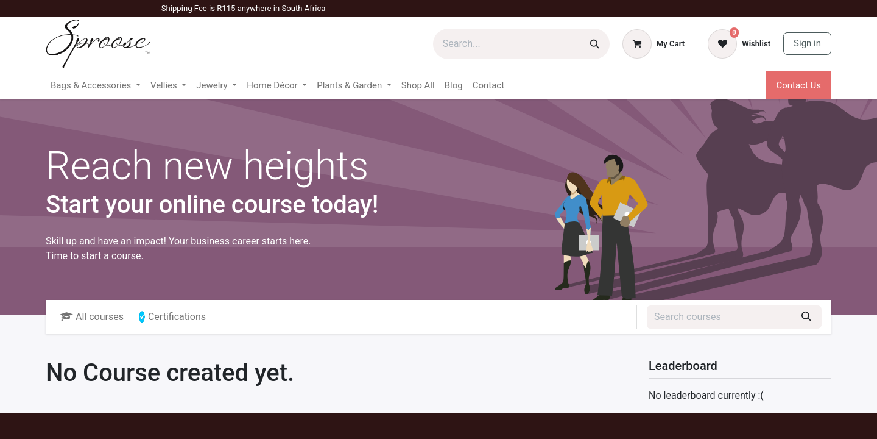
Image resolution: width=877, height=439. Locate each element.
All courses (92, 317)
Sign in (807, 43)
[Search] (595, 44)
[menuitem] (418, 86)
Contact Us (798, 85)
